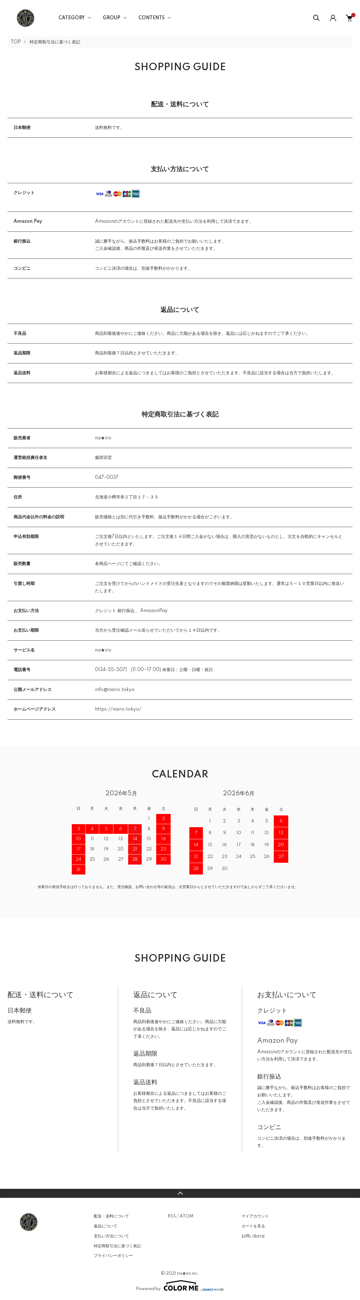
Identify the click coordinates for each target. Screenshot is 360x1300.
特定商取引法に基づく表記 (117, 1246)
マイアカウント (255, 1216)
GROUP (111, 18)
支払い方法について (111, 1236)
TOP (16, 42)
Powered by (180, 1285)
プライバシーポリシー (113, 1256)
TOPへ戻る (180, 1193)
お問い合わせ (253, 1236)
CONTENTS (151, 18)
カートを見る (253, 1226)
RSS (172, 1216)
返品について (105, 1226)
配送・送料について (111, 1216)
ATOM (186, 1216)
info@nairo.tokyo (114, 689)
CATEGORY (71, 18)
